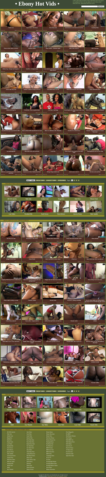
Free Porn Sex (69, 451)
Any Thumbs (28, 424)
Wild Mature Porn (70, 442)
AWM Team (50, 476)
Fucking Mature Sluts (51, 463)
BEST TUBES (31, 180)
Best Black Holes (31, 455)
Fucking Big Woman (51, 461)
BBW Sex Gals (50, 449)
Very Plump (69, 438)
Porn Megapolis (70, 432)
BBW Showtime (50, 451)
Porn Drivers (61, 213)
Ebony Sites (49, 436)
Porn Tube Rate (30, 440)
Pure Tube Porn (30, 442)
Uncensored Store (12, 409)
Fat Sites (48, 459)
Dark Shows (30, 461)
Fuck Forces (45, 213)
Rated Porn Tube (31, 444)
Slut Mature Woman (71, 436)
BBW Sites (49, 453)
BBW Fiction (49, 447)
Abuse (65, 476)
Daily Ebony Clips (31, 459)
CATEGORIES (62, 180)
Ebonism (29, 463)
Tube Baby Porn (30, 451)
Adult (12, 424)
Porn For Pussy (69, 447)
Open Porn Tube (70, 455)
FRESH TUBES (40, 180)
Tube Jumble (94, 213)
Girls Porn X (69, 445)
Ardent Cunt (45, 198)
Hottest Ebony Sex (50, 440)
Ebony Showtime (50, 434)
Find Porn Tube (69, 453)
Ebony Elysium (30, 467)
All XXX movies (12, 198)
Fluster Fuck (94, 198)
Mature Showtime (50, 469)
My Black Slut (49, 444)
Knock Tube (94, 424)
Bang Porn (61, 198)
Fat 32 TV (48, 457)
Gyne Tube (78, 424)
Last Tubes (12, 213)
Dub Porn (78, 198)
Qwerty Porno (78, 213)
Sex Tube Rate (30, 445)
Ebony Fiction (30, 469)
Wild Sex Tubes (61, 409)
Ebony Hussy (49, 432)
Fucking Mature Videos (52, 465)
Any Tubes (45, 424)
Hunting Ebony (50, 442)
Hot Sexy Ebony (50, 438)
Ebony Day (29, 465)
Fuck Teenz (49, 467)
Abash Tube (94, 409)
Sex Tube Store (30, 447)
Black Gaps (29, 457)
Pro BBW (68, 434)
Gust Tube (61, 424)
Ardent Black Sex (31, 453)
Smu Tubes (29, 449)
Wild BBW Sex (69, 440)
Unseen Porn (28, 409)
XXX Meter (69, 444)
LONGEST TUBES (51, 180)
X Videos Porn (69, 449)
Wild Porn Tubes (45, 409)
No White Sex (49, 445)
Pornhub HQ (28, 213)
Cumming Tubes (50, 455)
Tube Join (28, 198)
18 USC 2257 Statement (58, 476)
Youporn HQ (78, 409)
